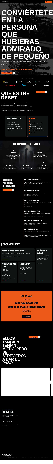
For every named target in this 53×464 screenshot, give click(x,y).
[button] (50, 382)
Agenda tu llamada (26, 316)
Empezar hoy (48, 1)
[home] (4, 1)
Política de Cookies (17, 457)
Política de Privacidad (10, 457)
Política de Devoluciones (25, 457)
